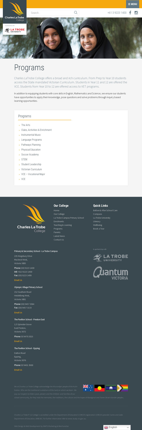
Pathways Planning (31, 144)
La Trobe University (101, 217)
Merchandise (63, 426)
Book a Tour (98, 228)
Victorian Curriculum (31, 169)
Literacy (96, 221)
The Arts (25, 125)
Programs (24, 116)
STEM (24, 159)
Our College (59, 214)
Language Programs (31, 139)
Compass (97, 214)
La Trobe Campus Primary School (69, 217)
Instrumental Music (31, 134)
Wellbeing (97, 225)
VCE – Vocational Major (33, 174)
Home (56, 210)
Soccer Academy (30, 154)
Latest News (59, 236)
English (110, 427)
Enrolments (59, 221)
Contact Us (59, 239)
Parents (57, 232)
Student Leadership (31, 164)
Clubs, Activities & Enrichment (36, 129)
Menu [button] (132, 4)
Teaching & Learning (63, 225)
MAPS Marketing (49, 426)
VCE (23, 179)
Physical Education (31, 149)
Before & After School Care (105, 210)
